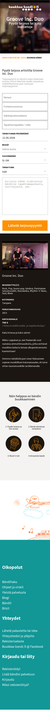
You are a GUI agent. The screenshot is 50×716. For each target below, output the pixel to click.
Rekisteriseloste (13, 647)
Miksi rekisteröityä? (15, 691)
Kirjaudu (8, 686)
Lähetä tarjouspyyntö (25, 232)
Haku (4, 57)
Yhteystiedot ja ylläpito (18, 642)
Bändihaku (9, 588)
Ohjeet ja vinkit (12, 593)
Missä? (5, 145)
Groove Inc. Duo (17, 57)
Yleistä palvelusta (14, 599)
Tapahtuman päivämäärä (15, 133)
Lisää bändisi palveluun (18, 680)
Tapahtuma (8, 167)
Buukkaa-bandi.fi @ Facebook (22, 653)
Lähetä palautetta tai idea (19, 637)
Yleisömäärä (9, 156)
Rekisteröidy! (11, 675)
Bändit (6, 609)
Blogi (5, 604)
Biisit (5, 615)
